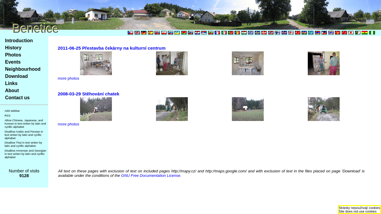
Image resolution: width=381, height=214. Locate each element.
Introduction (19, 40)
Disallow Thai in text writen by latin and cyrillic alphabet (23, 144)
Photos (13, 54)
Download (16, 76)
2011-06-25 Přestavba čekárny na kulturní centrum (111, 48)
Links (11, 83)
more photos (68, 78)
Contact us (17, 97)
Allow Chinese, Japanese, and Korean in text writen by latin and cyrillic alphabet (25, 123)
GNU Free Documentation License (150, 175)
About (12, 90)
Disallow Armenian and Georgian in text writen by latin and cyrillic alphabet (25, 154)
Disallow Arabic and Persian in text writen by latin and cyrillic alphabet (23, 135)
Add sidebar (12, 110)
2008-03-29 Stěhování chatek (88, 93)
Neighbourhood (22, 69)
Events (13, 61)
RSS (7, 115)
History (13, 47)
